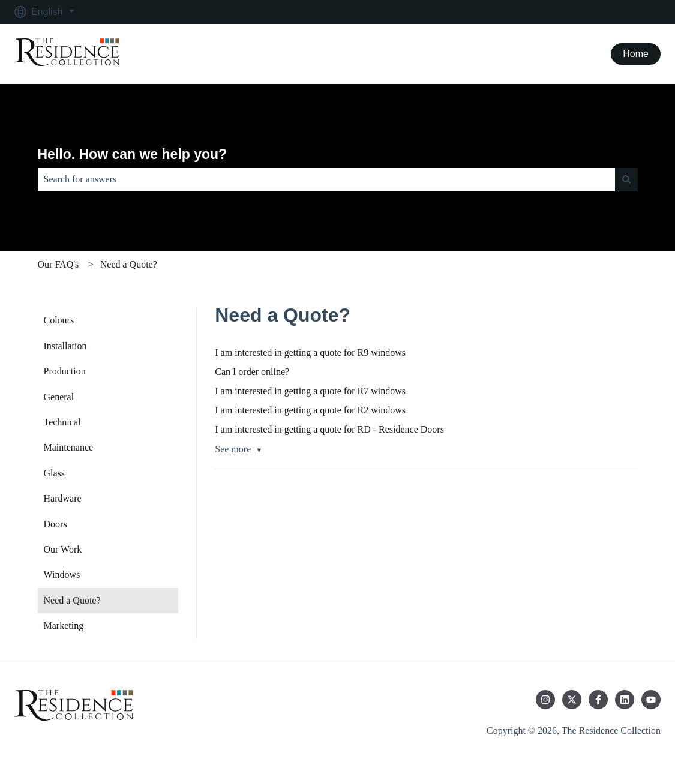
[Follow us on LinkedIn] (624, 699)
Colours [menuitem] (59, 320)
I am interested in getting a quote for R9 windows (310, 352)
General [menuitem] (59, 397)
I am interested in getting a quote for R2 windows (310, 410)
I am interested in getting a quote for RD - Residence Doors (329, 429)
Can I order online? (252, 372)
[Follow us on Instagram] (545, 699)
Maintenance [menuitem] (69, 447)
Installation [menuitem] (65, 346)
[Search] (626, 179)
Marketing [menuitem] (64, 625)
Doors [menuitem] (55, 524)
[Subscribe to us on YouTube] (651, 699)
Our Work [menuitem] (63, 549)
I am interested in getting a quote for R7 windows (310, 391)
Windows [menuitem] (62, 574)
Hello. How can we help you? (132, 154)
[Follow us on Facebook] (598, 699)
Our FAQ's (58, 264)
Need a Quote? (128, 264)
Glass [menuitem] (54, 473)
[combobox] (326, 179)
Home (636, 54)
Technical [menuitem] (62, 422)
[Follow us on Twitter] (571, 699)
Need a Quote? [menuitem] (72, 600)
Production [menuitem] (65, 371)
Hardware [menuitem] (63, 498)
